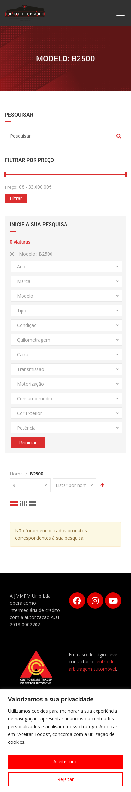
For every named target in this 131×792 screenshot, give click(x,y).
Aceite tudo (65, 761)
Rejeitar (65, 779)
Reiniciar (27, 442)
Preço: (11, 187)
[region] (65, 740)
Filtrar (16, 198)
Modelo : (31, 254)
